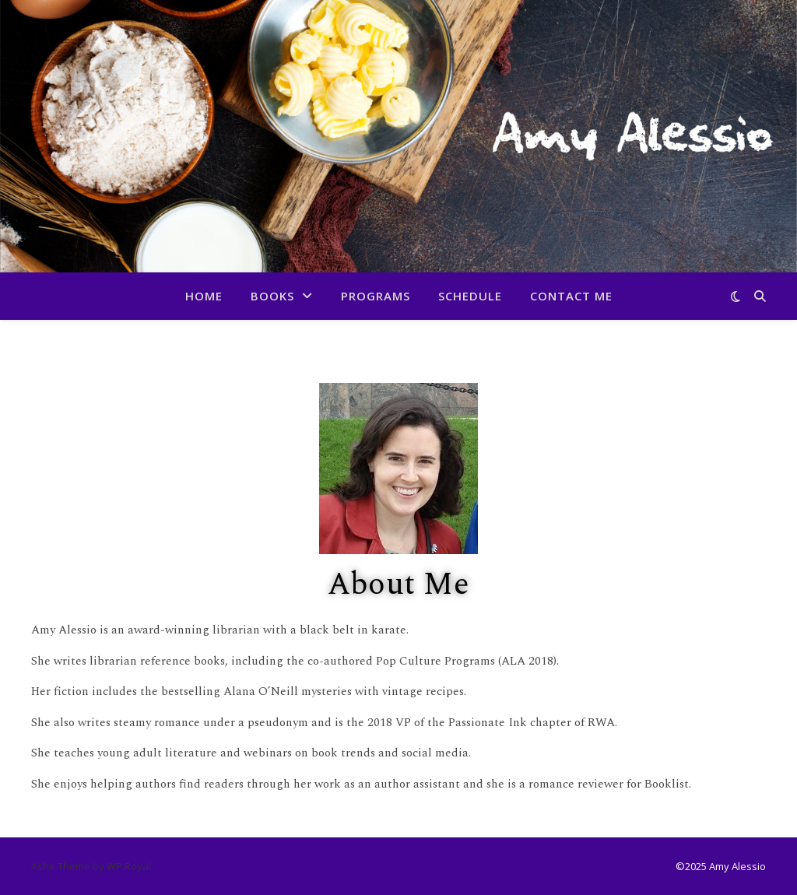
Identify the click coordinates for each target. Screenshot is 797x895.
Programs (375, 296)
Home (204, 296)
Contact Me (571, 296)
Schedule (470, 296)
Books (272, 296)
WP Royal (129, 866)
